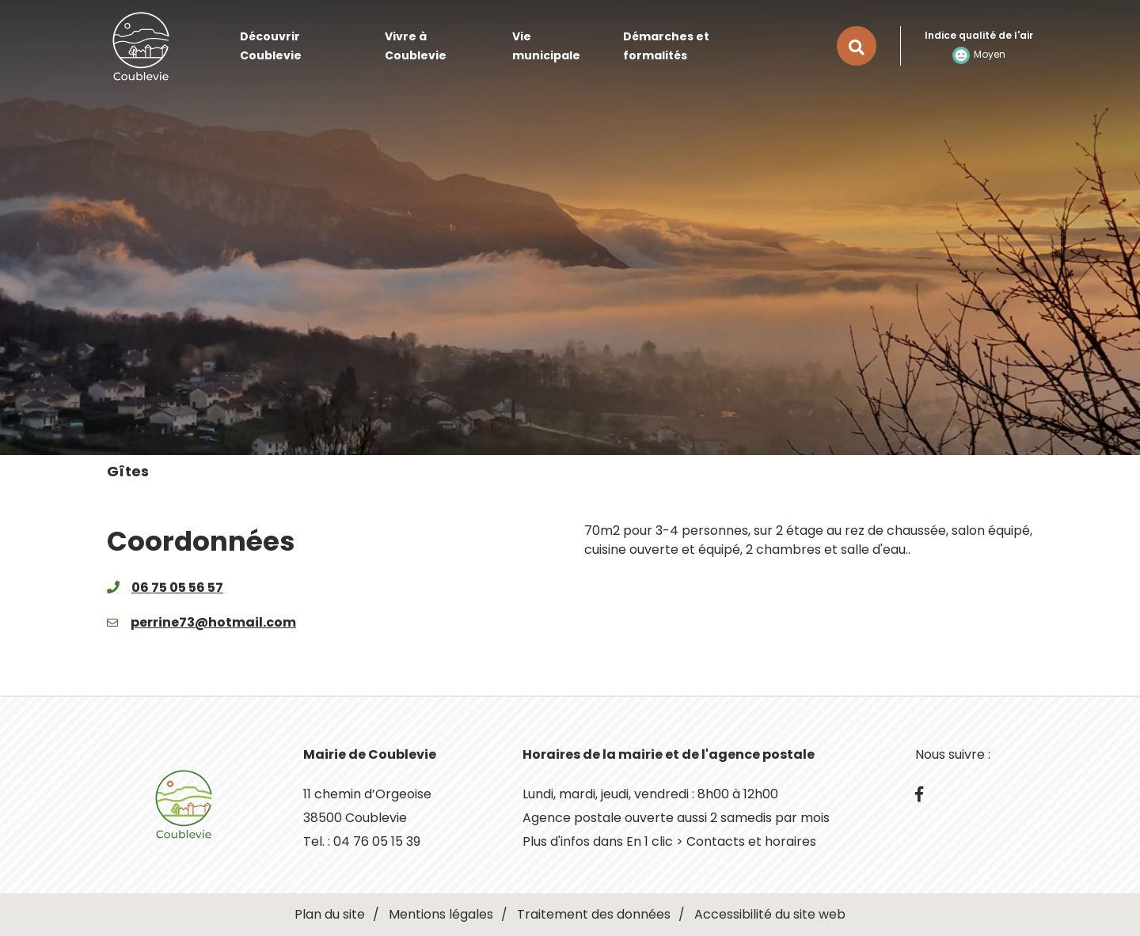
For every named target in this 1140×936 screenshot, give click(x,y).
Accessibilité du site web (770, 914)
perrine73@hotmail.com (213, 622)
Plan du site (329, 914)
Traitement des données (594, 914)
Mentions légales (441, 914)
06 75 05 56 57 (177, 587)
